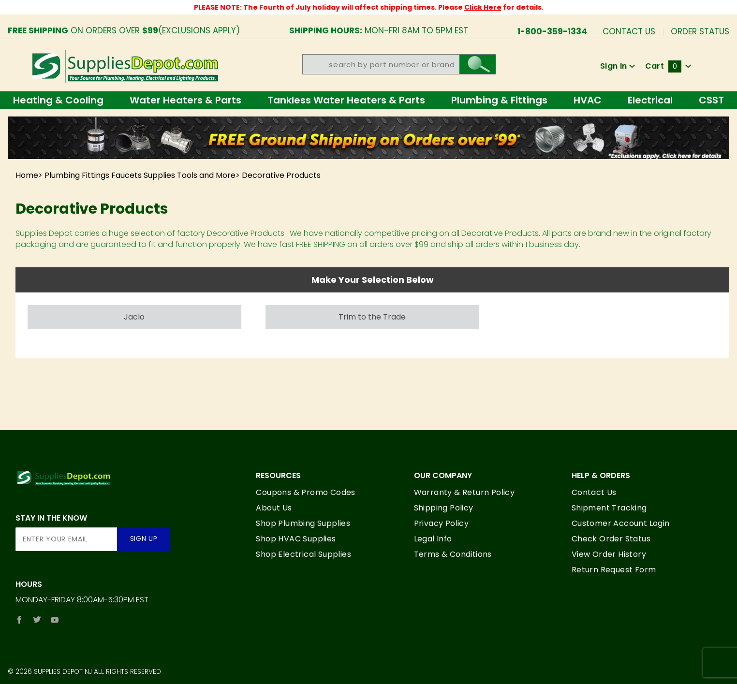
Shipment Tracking (609, 507)
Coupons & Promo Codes (305, 492)
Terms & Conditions (453, 554)
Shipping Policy (443, 507)
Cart (668, 66)
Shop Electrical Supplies (303, 554)
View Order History (609, 554)
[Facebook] (19, 620)
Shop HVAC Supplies (296, 538)
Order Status (700, 31)
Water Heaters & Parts (185, 100)
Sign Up (144, 538)
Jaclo (134, 316)
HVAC (588, 100)
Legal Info (433, 538)
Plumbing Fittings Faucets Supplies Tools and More (140, 175)
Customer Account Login (621, 523)
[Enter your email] (66, 539)
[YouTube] (55, 620)
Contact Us (629, 31)
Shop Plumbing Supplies (303, 523)
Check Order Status (611, 538)
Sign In (617, 66)
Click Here (482, 7)
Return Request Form (614, 569)
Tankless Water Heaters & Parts (346, 100)
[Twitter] (37, 620)
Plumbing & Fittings (499, 100)
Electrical (650, 100)
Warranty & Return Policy (464, 492)
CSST (711, 100)
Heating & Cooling (58, 100)
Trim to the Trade (372, 316)
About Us (274, 507)
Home (26, 175)
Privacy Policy (441, 523)
